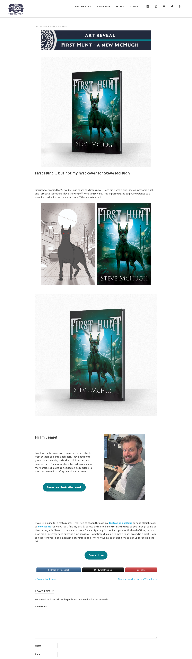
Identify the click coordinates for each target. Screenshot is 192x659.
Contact (135, 6)
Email (38, 654)
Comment (41, 606)
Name (38, 645)
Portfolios (82, 6)
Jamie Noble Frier (58, 26)
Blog (119, 6)
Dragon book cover (46, 579)
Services (102, 6)
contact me (44, 526)
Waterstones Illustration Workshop (136, 579)
